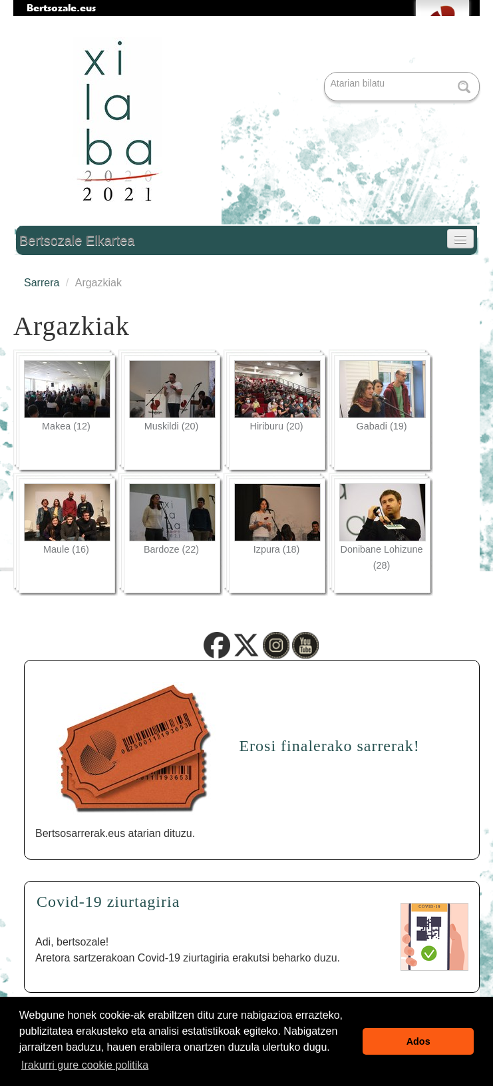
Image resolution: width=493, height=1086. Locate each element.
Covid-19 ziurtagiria (108, 901)
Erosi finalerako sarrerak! (329, 745)
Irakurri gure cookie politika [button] (84, 1065)
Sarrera (41, 282)
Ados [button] (418, 1041)
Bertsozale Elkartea (76, 240)
